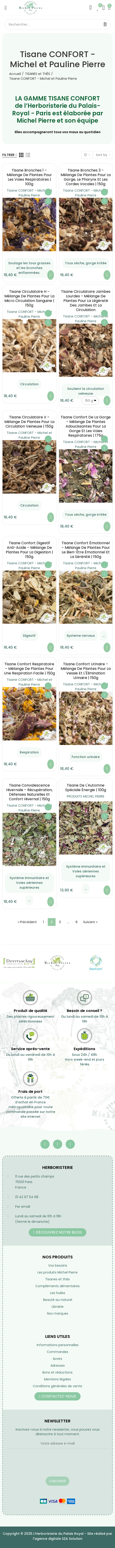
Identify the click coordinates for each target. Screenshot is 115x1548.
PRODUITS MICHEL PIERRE (85, 796)
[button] (57, 1232)
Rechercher (105, 24)
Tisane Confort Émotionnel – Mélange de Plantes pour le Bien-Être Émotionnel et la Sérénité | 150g (86, 549)
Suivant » (90, 922)
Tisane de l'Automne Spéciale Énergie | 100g (85, 787)
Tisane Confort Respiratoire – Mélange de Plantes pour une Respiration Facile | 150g (29, 668)
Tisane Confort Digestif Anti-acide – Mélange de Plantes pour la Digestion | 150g (29, 549)
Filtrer (8, 155)
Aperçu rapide (48, 201)
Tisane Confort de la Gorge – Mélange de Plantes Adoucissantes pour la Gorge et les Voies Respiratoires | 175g (86, 426)
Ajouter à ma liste (48, 192)
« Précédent (27, 922)
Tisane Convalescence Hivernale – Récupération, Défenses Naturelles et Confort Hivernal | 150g (29, 792)
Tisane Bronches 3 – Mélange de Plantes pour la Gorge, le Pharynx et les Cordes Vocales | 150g (86, 177)
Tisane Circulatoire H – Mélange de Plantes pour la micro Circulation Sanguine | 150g (29, 298)
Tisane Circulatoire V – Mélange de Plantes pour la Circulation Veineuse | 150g (29, 422)
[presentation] (42, 1465)
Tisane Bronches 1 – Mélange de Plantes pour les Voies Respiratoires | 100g (29, 177)
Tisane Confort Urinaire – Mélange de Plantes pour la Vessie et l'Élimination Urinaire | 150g (86, 670)
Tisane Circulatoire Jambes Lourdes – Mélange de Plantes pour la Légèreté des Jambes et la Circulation (85, 300)
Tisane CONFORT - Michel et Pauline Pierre (29, 193)
